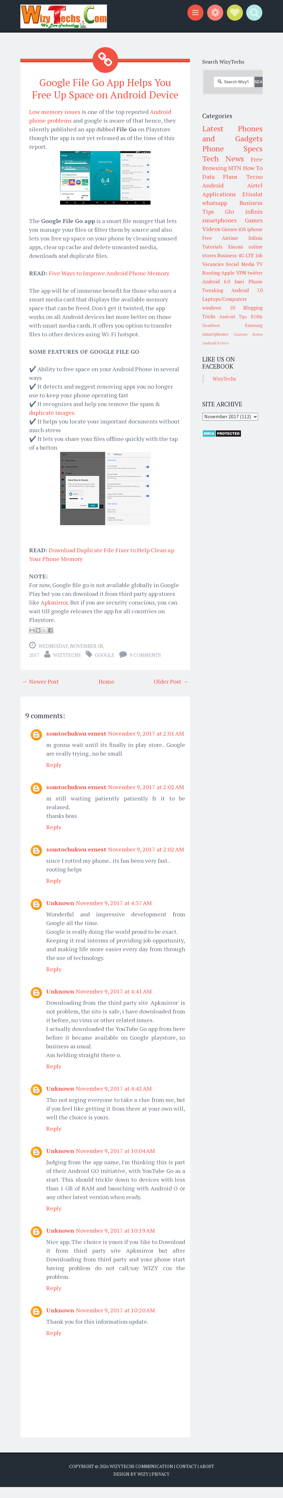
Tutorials (212, 246)
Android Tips (233, 317)
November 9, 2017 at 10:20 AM (115, 1321)
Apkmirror (54, 613)
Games (254, 220)
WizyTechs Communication (141, 1477)
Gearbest (211, 325)
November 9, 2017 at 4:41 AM (114, 1002)
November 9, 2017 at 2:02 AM (146, 798)
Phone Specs (232, 148)
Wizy (143, 1485)
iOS (242, 229)
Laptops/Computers (224, 299)
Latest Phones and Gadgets (232, 133)
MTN (234, 168)
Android (213, 185)
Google (104, 666)
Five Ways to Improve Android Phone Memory (109, 284)
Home (106, 692)
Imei (239, 281)
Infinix (255, 238)
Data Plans (220, 176)
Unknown (60, 914)
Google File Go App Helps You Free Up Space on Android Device (105, 94)
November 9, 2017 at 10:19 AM (115, 1241)
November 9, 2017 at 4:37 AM (114, 914)
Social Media (240, 264)
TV (260, 264)
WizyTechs (67, 666)
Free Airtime (220, 238)
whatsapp (214, 203)
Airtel (255, 185)
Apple (228, 273)
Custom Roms (248, 334)
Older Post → (171, 692)
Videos (211, 229)
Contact (186, 1477)
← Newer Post (40, 692)
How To (253, 168)
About (207, 1477)
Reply (53, 776)
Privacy (161, 1485)
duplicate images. (52, 423)
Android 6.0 (216, 281)
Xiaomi (235, 246)
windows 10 (218, 307)
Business (227, 255)
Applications (219, 194)
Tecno (254, 176)
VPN (241, 273)
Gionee (229, 229)
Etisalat (252, 194)
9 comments (145, 666)
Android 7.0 (247, 290)
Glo (229, 211)
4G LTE (246, 255)
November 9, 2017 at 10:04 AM (115, 1162)
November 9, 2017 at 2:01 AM (146, 744)
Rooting (211, 273)
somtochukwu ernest (76, 744)
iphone (255, 229)
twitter (255, 273)
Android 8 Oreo (215, 343)
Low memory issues (54, 123)
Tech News (223, 158)
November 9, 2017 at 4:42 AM (114, 1099)
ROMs (257, 317)
